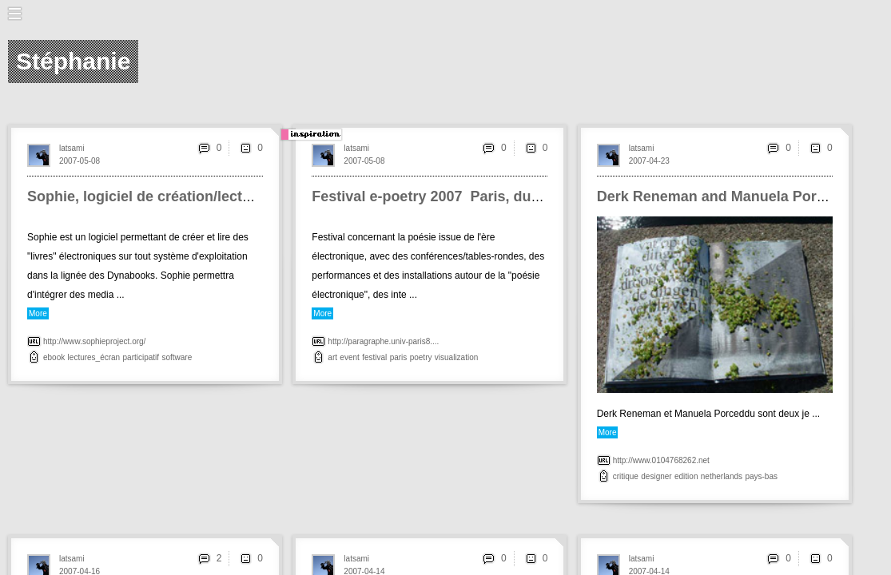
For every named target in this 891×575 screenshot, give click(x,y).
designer (656, 476)
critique (625, 476)
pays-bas (761, 476)
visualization (456, 357)
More (38, 313)
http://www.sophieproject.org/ (94, 341)
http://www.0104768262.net (661, 460)
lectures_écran (94, 357)
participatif (141, 357)
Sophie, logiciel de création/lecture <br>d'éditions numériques (239, 196)
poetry (421, 357)
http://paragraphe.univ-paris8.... (383, 341)
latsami (72, 148)
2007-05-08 (79, 161)
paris (399, 357)
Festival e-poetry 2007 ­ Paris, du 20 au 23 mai (466, 196)
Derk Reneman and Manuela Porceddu (728, 196)
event (349, 357)
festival (374, 357)
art (332, 357)
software (176, 357)
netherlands (721, 476)
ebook (54, 357)
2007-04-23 (649, 161)
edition (686, 476)
